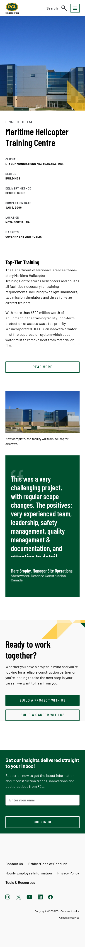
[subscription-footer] (42, 822)
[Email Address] (42, 800)
